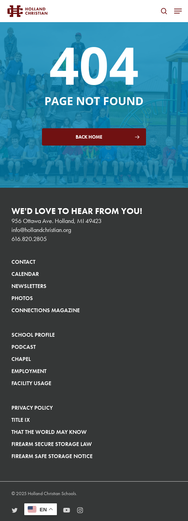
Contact (23, 262)
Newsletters (28, 286)
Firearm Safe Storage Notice (52, 456)
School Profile (33, 334)
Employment (28, 371)
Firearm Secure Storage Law (51, 444)
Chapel (21, 359)
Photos (22, 298)
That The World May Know (49, 432)
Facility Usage (31, 383)
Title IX (20, 420)
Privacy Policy (32, 407)
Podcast (23, 347)
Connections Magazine (45, 310)
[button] (178, 11)
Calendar (25, 274)
